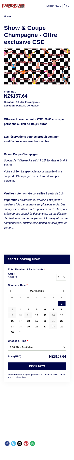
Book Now (37, 366)
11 (28, 315)
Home (7, 16)
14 (53, 315)
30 (12, 332)
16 (12, 320)
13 (45, 315)
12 (36, 315)
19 (36, 320)
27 (45, 326)
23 (12, 326)
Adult (25, 275)
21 (53, 320)
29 (61, 326)
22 (61, 320)
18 (28, 320)
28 (53, 326)
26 (36, 326)
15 (61, 315)
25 (28, 326)
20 (45, 320)
